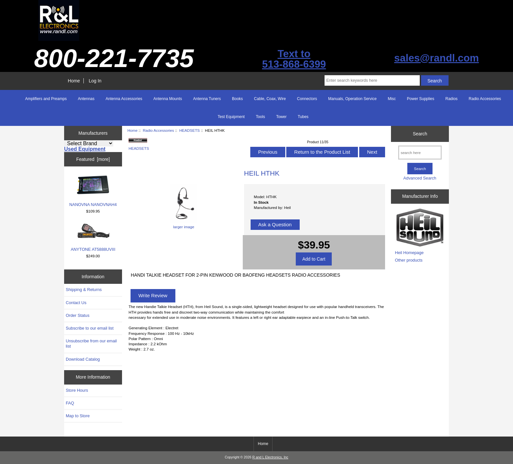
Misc (392, 98)
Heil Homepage (409, 252)
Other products (408, 260)
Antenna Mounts (167, 98)
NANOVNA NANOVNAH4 (93, 191)
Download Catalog (83, 359)
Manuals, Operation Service (352, 98)
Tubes (303, 116)
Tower (281, 116)
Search (420, 133)
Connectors (307, 98)
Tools (260, 116)
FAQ (70, 403)
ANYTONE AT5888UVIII (93, 237)
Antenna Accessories (124, 98)
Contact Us (76, 302)
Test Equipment (231, 116)
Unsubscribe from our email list (91, 343)
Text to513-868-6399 (294, 59)
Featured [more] (93, 159)
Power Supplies (420, 98)
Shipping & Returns (84, 289)
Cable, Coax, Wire (270, 98)
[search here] (420, 153)
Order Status (77, 315)
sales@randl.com (436, 58)
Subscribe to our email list (90, 328)
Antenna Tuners (207, 98)
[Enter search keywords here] (372, 80)
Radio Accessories (158, 130)
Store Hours (77, 390)
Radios (451, 98)
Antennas (86, 98)
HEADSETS (189, 130)
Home (74, 80)
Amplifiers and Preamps (46, 98)
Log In (95, 80)
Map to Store (78, 415)
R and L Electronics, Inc (270, 457)
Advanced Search (419, 178)
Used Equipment (84, 149)
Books (237, 98)
